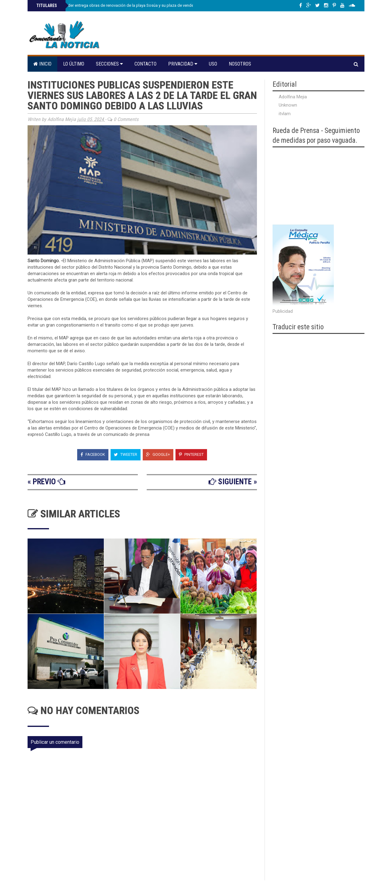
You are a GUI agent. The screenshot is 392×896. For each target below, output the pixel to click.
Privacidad (182, 64)
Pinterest (191, 454)
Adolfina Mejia (293, 97)
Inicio (42, 64)
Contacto (145, 64)
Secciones (109, 64)
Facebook (93, 454)
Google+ (158, 454)
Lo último (73, 64)
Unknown (288, 105)
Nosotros (240, 64)
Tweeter (125, 454)
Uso (213, 64)
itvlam (285, 113)
